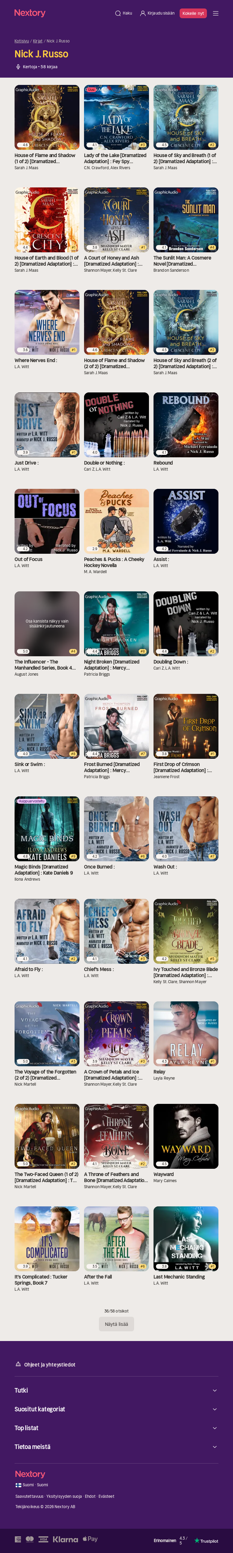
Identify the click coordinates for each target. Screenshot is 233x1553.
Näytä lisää (116, 1324)
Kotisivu (22, 41)
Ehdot (90, 1496)
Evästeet (106, 1496)
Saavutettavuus (29, 1496)
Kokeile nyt (193, 13)
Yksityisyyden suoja (64, 1496)
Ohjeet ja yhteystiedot (45, 1364)
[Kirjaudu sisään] (157, 13)
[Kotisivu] (63, 13)
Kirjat (37, 41)
